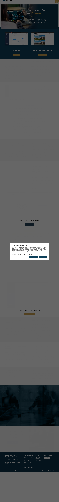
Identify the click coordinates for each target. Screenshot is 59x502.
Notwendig (14, 254)
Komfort (23, 254)
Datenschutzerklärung (34, 251)
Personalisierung (29, 254)
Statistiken (19, 254)
